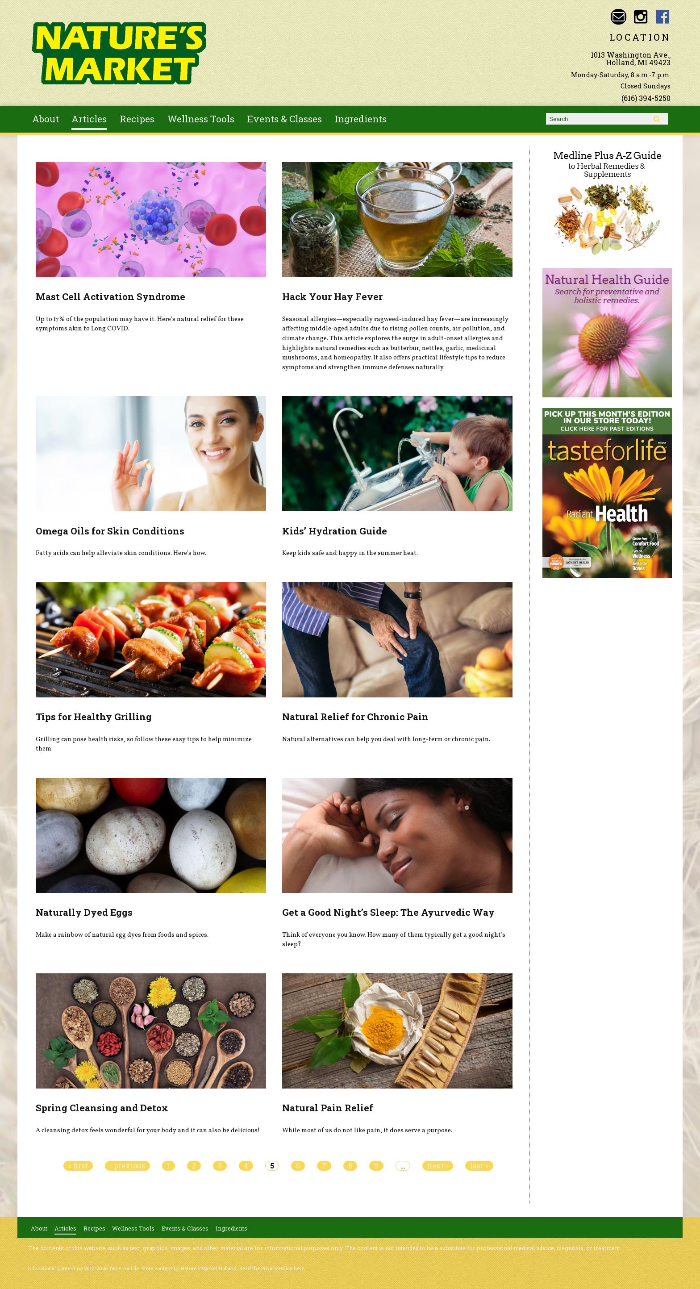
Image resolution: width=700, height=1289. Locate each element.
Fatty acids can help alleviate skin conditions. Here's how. (121, 553)
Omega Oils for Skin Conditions (110, 531)
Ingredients (361, 119)
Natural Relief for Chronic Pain (355, 716)
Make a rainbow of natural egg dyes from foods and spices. (122, 934)
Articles (89, 119)
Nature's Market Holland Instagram (640, 17)
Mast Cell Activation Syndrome (110, 296)
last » (479, 1165)
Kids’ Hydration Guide (334, 531)
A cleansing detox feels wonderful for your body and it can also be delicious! (148, 1130)
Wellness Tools (200, 119)
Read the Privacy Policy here (271, 1268)
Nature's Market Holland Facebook (663, 17)
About (45, 119)
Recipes (137, 119)
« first (78, 1165)
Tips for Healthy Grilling (94, 716)
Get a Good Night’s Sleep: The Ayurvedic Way (388, 912)
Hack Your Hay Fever (332, 296)
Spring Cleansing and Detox (102, 1107)
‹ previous (127, 1165)
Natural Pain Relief (327, 1107)
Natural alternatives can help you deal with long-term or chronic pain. (386, 739)
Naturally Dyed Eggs (84, 912)
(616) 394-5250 (646, 98)
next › (437, 1165)
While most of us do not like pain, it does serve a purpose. (367, 1130)
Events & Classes (284, 119)
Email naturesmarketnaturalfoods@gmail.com (618, 17)
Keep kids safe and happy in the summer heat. (350, 553)
